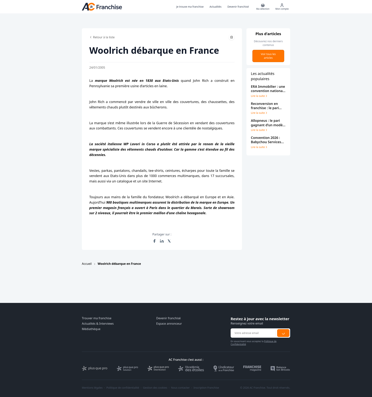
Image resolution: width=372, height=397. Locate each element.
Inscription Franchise (206, 387)
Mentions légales (92, 387)
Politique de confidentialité (122, 387)
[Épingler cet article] (232, 37)
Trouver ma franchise (96, 318)
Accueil (87, 264)
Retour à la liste (102, 37)
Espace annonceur (169, 324)
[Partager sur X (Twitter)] (169, 241)
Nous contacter (180, 387)
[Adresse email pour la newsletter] (253, 333)
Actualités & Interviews (98, 324)
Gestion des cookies (155, 387)
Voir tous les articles (268, 56)
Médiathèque (91, 329)
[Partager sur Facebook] (154, 241)
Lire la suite (259, 96)
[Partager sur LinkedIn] (162, 241)
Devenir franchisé (168, 318)
